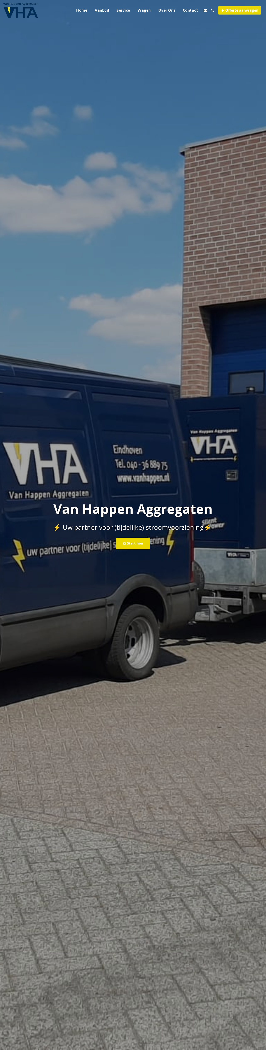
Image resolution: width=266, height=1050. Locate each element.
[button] (205, 10)
